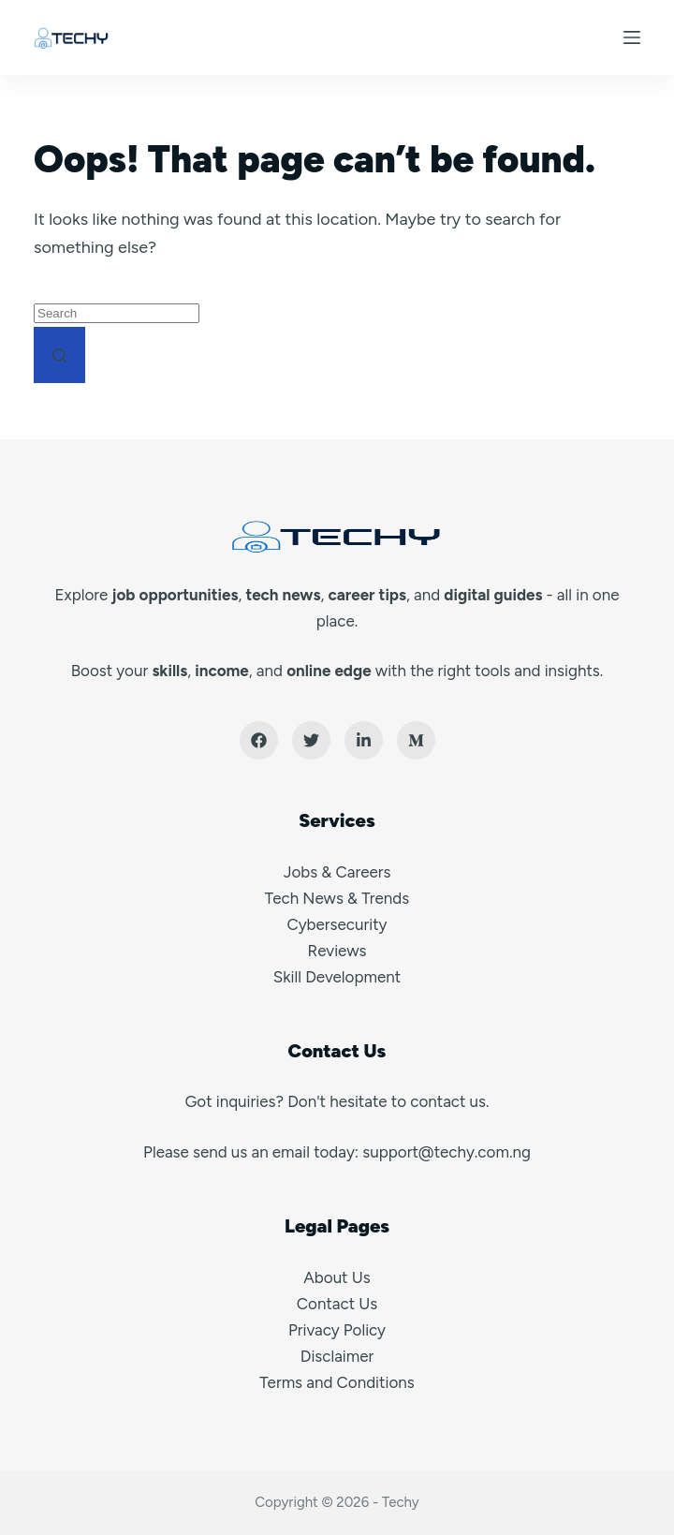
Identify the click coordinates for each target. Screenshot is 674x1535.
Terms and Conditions (336, 1382)
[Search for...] (116, 313)
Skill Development (337, 976)
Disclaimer (337, 1356)
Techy (400, 1502)
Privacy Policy (337, 1330)
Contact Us (337, 1303)
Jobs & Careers (337, 872)
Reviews (337, 950)
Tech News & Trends (337, 898)
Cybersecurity (336, 924)
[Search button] (59, 355)
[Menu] (631, 37)
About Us (336, 1277)
